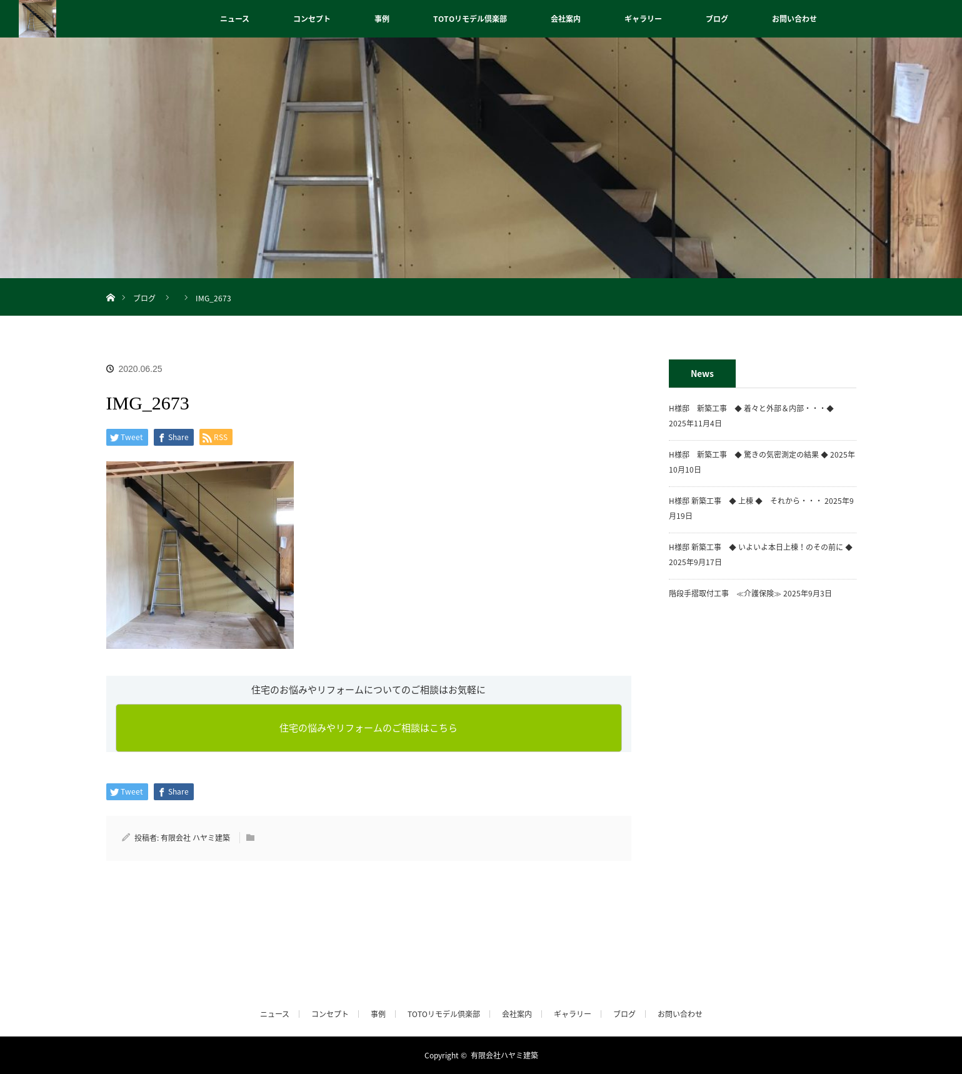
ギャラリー (643, 18)
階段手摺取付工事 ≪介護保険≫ (725, 593)
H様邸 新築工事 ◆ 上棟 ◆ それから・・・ (746, 500)
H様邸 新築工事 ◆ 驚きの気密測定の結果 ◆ (748, 454)
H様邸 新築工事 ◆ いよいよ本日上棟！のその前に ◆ (761, 547)
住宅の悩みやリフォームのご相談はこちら (368, 728)
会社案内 (566, 18)
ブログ (717, 18)
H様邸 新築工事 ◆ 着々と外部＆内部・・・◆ (755, 408)
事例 (381, 18)
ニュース (234, 18)
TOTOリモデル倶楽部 (470, 18)
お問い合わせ (794, 18)
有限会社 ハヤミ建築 (195, 837)
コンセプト (312, 18)
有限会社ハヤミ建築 (504, 1055)
